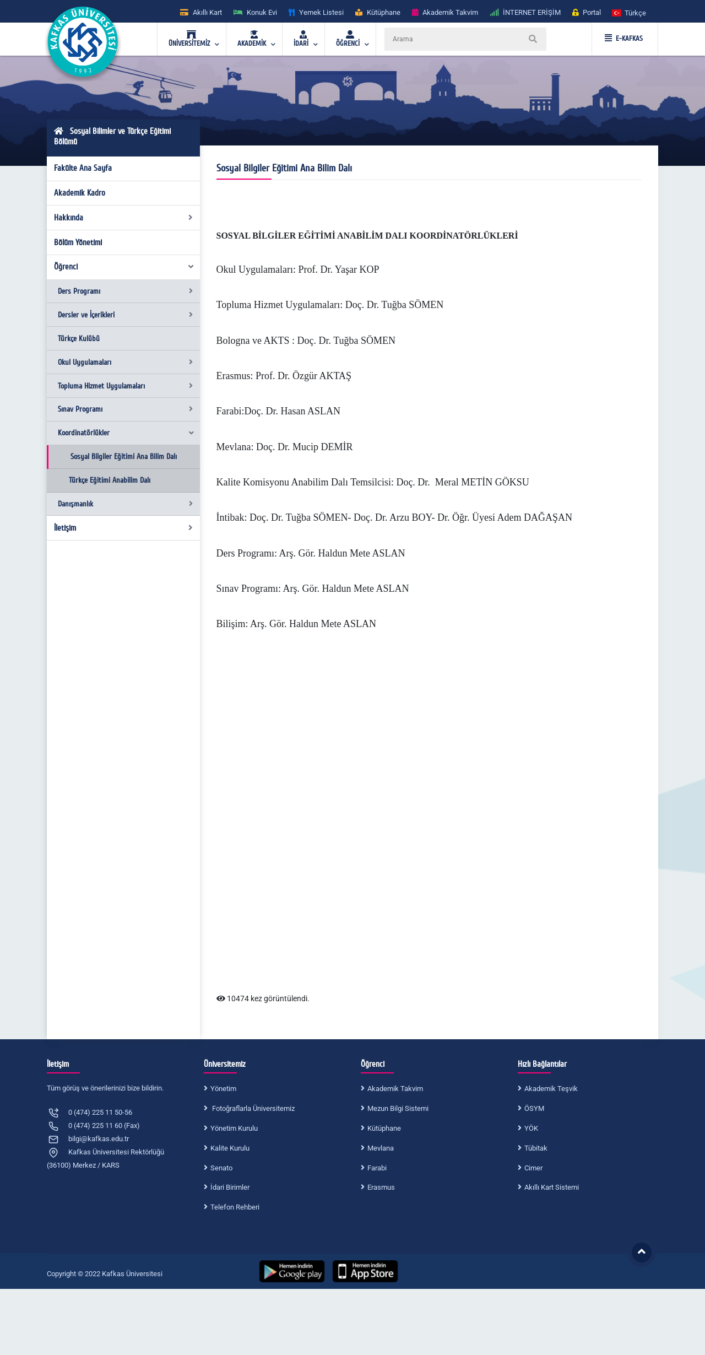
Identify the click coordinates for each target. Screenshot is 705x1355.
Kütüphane (384, 1128)
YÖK (531, 1128)
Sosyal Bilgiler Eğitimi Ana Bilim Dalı (123, 456)
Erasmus (381, 1187)
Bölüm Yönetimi (78, 242)
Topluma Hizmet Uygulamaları (125, 386)
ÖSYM (534, 1108)
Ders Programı (125, 291)
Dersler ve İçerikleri (125, 315)
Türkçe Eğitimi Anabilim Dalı (109, 480)
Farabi (377, 1168)
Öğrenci (124, 267)
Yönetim (223, 1088)
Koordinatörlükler (126, 433)
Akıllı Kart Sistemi (551, 1187)
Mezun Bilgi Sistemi (398, 1108)
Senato (221, 1168)
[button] (629, 12)
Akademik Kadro (79, 193)
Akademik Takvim (395, 1088)
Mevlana (380, 1148)
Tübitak (535, 1148)
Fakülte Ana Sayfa (83, 168)
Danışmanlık (125, 504)
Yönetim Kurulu (234, 1128)
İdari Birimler (230, 1187)
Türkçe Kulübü (79, 338)
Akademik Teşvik (551, 1088)
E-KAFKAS (624, 39)
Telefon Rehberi (234, 1207)
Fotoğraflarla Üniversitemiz (252, 1108)
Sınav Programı (125, 409)
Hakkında (123, 218)
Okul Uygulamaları (125, 362)
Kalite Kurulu (230, 1148)
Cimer (533, 1168)
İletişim (123, 528)
